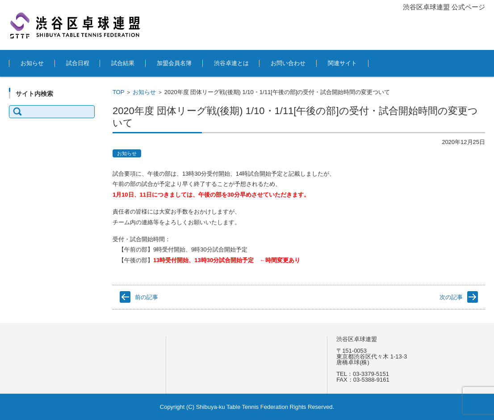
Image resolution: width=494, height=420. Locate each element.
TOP (119, 92)
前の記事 (146, 297)
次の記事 (451, 297)
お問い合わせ (288, 63)
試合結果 (122, 63)
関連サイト (342, 63)
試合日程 (77, 63)
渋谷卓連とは (231, 63)
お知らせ (32, 63)
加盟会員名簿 (174, 63)
